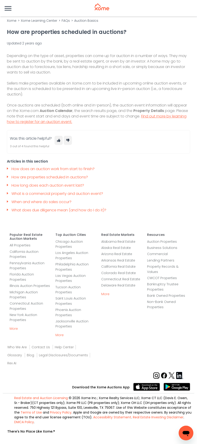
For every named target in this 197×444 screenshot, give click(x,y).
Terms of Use (31, 412)
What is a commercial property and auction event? (57, 193)
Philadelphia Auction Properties (72, 267)
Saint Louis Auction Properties (70, 301)
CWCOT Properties (162, 278)
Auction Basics (86, 20)
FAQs (66, 20)
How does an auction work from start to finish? (53, 169)
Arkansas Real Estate (118, 260)
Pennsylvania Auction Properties (27, 265)
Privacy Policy (60, 412)
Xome (11, 20)
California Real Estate (118, 266)
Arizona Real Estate (116, 254)
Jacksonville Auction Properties (71, 324)
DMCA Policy (24, 422)
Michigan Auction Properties (24, 295)
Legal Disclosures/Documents (63, 355)
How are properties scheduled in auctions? (49, 177)
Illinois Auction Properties (30, 285)
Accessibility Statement (112, 417)
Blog (30, 355)
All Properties (20, 245)
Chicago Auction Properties (69, 244)
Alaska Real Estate (116, 247)
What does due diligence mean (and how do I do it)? (59, 210)
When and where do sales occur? (41, 201)
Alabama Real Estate (118, 241)
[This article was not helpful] (68, 140)
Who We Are (17, 347)
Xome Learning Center (39, 20)
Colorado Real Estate (118, 273)
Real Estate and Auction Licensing (41, 398)
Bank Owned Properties (166, 295)
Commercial (157, 254)
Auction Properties (162, 241)
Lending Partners (160, 260)
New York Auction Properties (23, 317)
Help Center (64, 347)
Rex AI (11, 363)
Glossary (14, 355)
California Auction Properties (24, 254)
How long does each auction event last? (48, 185)
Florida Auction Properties (22, 277)
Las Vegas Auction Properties (70, 278)
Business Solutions (162, 247)
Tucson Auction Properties (68, 289)
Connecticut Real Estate (120, 279)
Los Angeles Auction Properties (71, 255)
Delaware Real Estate (118, 285)
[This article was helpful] (59, 140)
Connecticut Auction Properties (26, 306)
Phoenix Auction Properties (68, 312)
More (14, 328)
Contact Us (41, 347)
